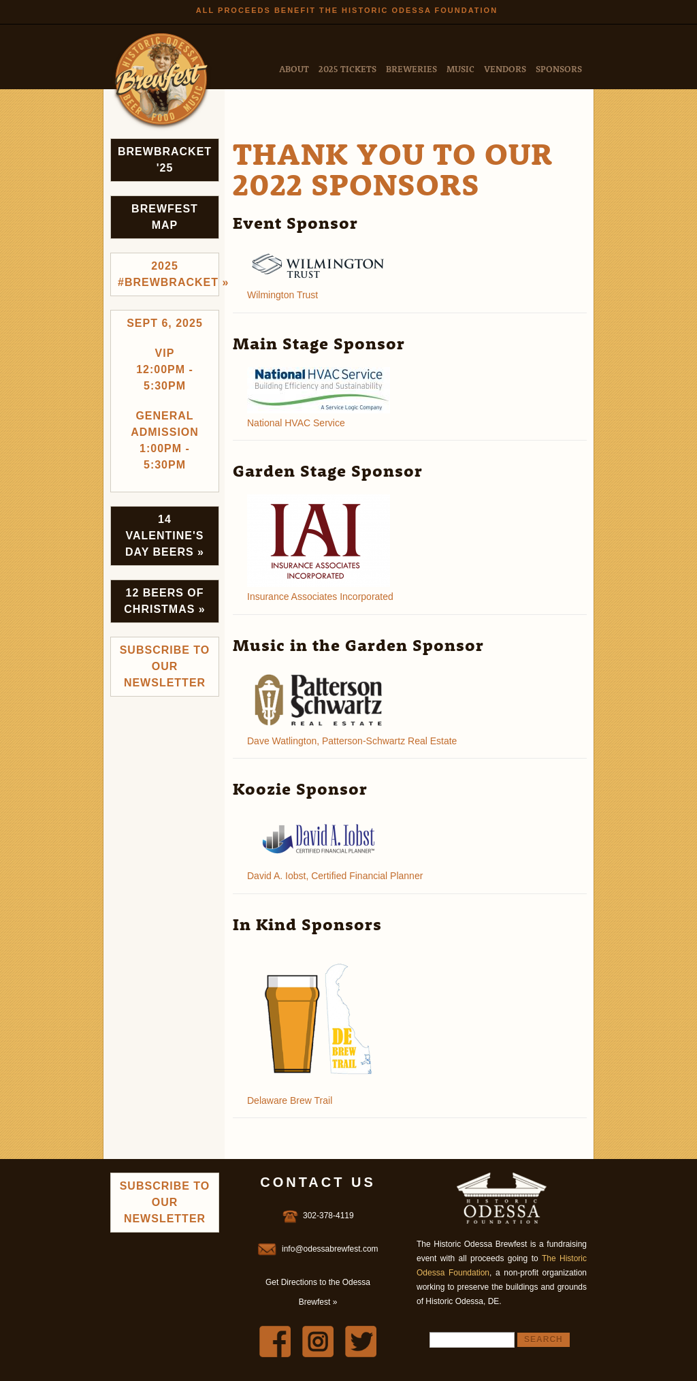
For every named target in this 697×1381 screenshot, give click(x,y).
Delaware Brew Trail (289, 1100)
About (294, 68)
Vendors (505, 68)
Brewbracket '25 (165, 160)
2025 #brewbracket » (168, 274)
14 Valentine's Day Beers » (164, 535)
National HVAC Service (296, 422)
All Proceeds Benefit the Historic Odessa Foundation (347, 10)
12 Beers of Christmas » (164, 601)
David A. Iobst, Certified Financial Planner (335, 875)
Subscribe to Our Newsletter (165, 666)
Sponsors (559, 68)
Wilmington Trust (282, 294)
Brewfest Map (164, 217)
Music (460, 68)
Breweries (411, 68)
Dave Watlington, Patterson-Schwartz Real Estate (352, 740)
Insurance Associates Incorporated (320, 596)
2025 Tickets (347, 68)
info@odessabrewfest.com (330, 1249)
